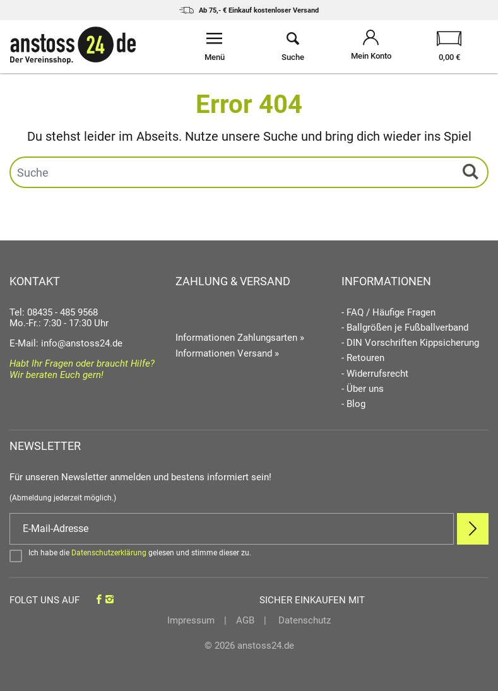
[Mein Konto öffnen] (371, 46)
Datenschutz (303, 620)
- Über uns (362, 389)
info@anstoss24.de (81, 343)
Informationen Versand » (227, 353)
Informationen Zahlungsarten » (239, 337)
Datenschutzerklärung (108, 552)
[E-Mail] (231, 529)
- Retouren (362, 358)
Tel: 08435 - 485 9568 (53, 312)
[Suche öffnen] (293, 46)
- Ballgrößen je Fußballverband (404, 327)
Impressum (191, 620)
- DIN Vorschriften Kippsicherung (410, 343)
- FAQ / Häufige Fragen (388, 312)
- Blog (353, 404)
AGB (245, 620)
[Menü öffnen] (214, 46)
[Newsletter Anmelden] (473, 529)
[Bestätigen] (249, 555)
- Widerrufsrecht (374, 374)
